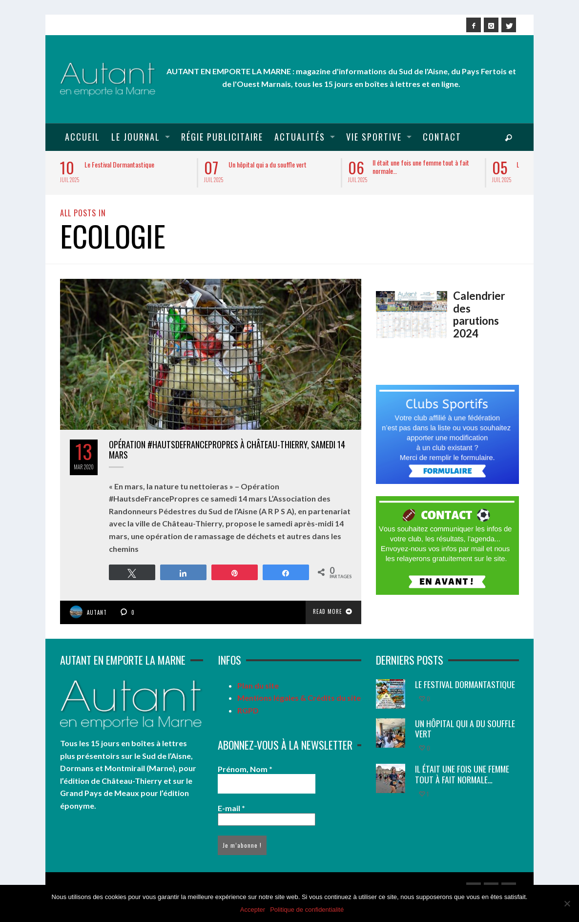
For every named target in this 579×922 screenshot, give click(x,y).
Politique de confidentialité (307, 909)
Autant (97, 612)
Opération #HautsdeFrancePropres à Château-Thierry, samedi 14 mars (227, 449)
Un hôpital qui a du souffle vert (267, 164)
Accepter (252, 909)
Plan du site (258, 685)
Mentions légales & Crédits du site (299, 697)
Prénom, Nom (245, 769)
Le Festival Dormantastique (119, 164)
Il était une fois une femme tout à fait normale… (420, 166)
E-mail (231, 808)
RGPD (248, 710)
